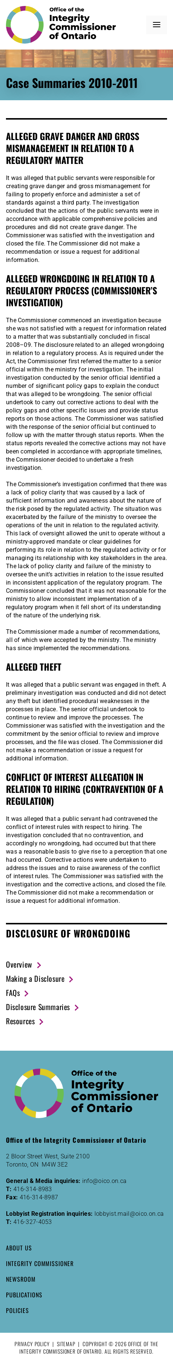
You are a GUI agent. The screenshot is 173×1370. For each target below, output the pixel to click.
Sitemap (66, 1344)
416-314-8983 (32, 1189)
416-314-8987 (39, 1197)
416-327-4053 (32, 1221)
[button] (156, 25)
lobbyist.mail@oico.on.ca (129, 1213)
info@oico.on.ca (104, 1180)
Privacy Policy (32, 1344)
